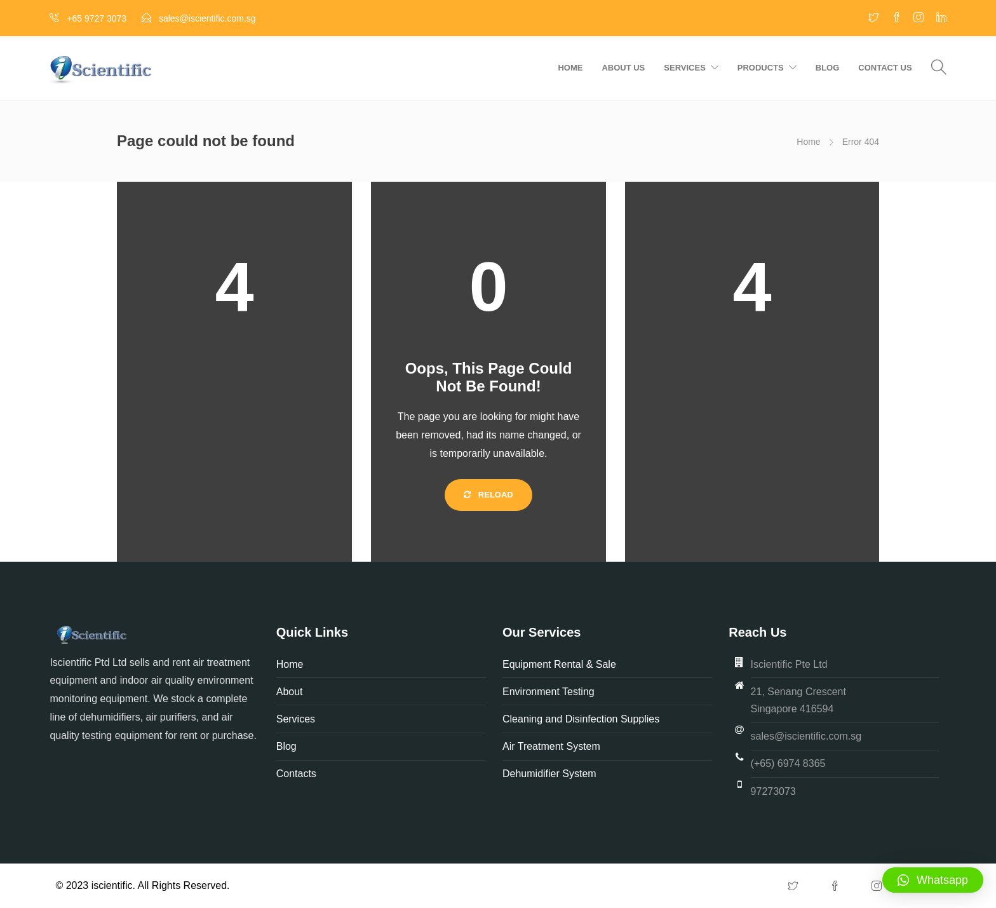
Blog (828, 67)
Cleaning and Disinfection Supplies (580, 719)
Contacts (296, 773)
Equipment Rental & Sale (559, 664)
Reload (488, 494)
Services (685, 67)
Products (760, 67)
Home (570, 67)
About (291, 691)
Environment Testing (548, 691)
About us (623, 67)
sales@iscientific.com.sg (806, 736)
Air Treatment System (552, 746)
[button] (932, 880)
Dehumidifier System (549, 773)
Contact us (885, 67)
